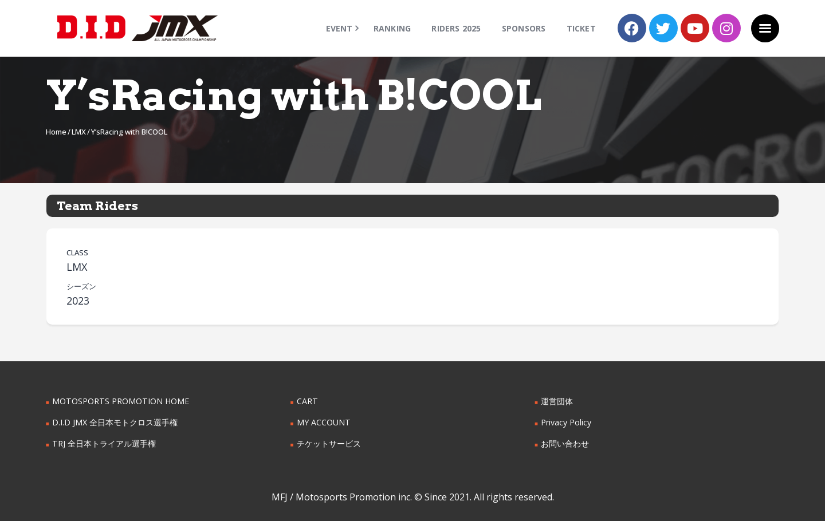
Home (56, 132)
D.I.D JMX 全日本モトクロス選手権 (115, 422)
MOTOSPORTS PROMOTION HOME (119, 401)
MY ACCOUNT (323, 422)
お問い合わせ (565, 443)
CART (307, 401)
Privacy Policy (566, 422)
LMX (79, 132)
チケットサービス (329, 443)
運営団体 (557, 401)
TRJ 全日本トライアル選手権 (103, 443)
